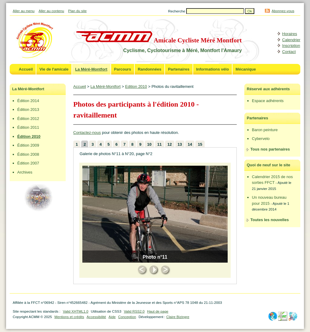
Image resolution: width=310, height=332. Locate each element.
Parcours (122, 69)
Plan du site (77, 11)
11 (159, 144)
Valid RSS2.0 (134, 311)
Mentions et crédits (69, 317)
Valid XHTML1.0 (75, 311)
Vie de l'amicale (53, 69)
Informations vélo (212, 69)
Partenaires (179, 69)
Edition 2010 (136, 86)
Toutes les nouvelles (269, 219)
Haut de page (157, 311)
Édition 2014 (28, 100)
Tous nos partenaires (270, 149)
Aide (112, 317)
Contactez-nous (87, 132)
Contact (289, 51)
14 (190, 144)
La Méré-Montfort (91, 69)
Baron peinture (265, 130)
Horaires (289, 34)
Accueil (26, 69)
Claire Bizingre (177, 317)
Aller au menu (24, 11)
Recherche (177, 11)
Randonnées (149, 69)
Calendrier (291, 40)
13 (180, 144)
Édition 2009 (28, 145)
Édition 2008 (28, 154)
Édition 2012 (28, 118)
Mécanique (246, 69)
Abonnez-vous (283, 11)
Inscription (291, 45)
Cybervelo (261, 138)
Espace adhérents (268, 100)
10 (149, 144)
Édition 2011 (28, 127)
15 (200, 144)
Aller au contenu (51, 11)
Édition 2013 (28, 109)
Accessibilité (96, 317)
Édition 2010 (29, 136)
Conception (127, 317)
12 (169, 144)
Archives (24, 172)
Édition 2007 (28, 163)
